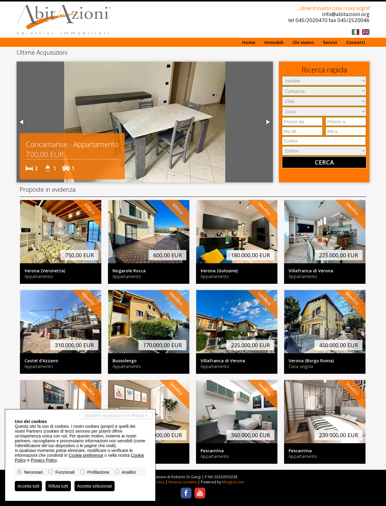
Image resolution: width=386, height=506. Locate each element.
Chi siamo (303, 42)
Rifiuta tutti (58, 486)
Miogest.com (233, 482)
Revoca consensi (183, 482)
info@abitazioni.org (345, 14)
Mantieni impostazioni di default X (116, 415)
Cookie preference (86, 455)
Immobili (273, 42)
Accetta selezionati (95, 486)
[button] (22, 122)
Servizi (330, 42)
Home (248, 42)
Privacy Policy (44, 460)
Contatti (355, 42)
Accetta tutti (28, 486)
